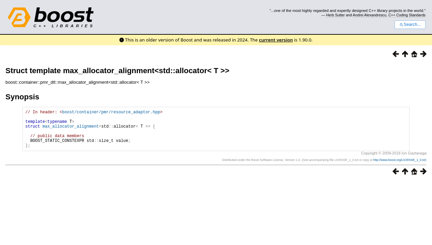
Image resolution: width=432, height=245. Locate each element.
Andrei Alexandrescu (369, 15)
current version (276, 40)
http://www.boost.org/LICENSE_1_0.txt (399, 168)
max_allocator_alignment (71, 130)
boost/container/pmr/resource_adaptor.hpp (111, 113)
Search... (410, 24)
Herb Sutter (335, 15)
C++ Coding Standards (407, 15)
